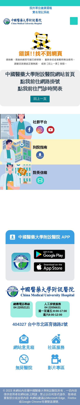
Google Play (49, 254)
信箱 (40, 180)
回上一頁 (40, 98)
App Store (49, 267)
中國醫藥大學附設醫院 (40, 291)
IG (40, 130)
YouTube (50, 130)
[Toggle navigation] (74, 21)
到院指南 (40, 155)
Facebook (29, 130)
